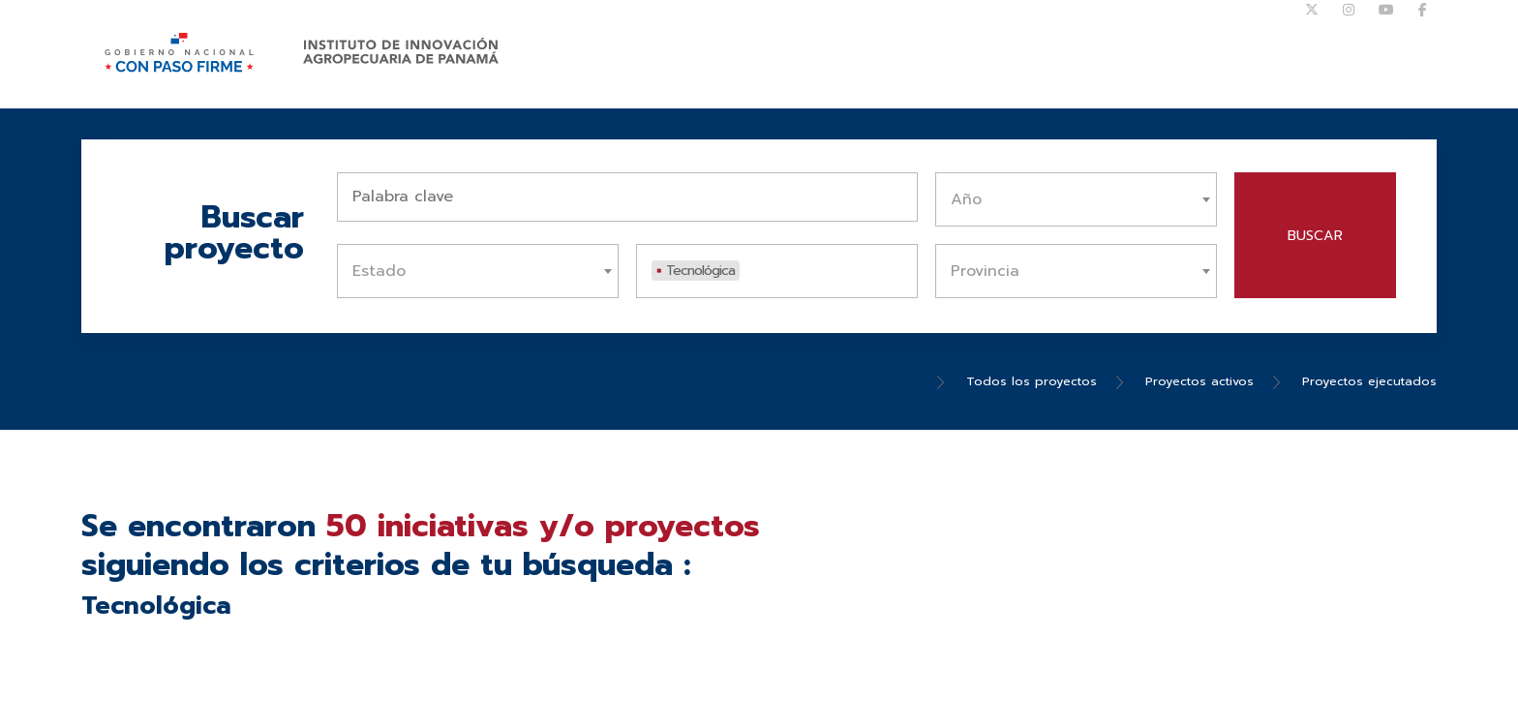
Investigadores (1365, 92)
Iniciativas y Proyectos (1188, 92)
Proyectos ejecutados (1349, 427)
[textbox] (1081, 237)
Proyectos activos (1154, 427)
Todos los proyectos (963, 427)
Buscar (1315, 273)
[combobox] (1076, 237)
